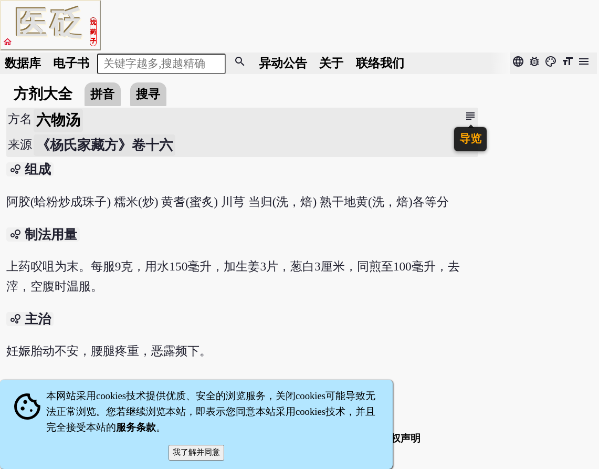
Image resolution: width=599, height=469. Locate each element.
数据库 (23, 63)
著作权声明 (396, 438)
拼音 (102, 94)
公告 (283, 63)
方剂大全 (43, 94)
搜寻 (148, 94)
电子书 (71, 63)
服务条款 (136, 427)
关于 (331, 63)
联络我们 (380, 63)
